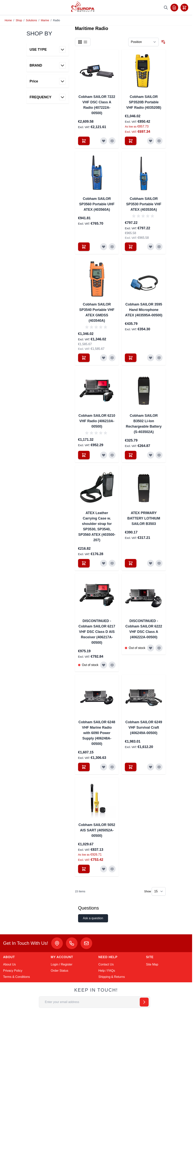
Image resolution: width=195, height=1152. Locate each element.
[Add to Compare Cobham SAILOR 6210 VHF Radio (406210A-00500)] (112, 455)
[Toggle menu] (8, 7)
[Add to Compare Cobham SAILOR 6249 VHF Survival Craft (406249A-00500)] (159, 766)
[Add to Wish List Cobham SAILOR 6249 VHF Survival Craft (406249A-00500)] (150, 766)
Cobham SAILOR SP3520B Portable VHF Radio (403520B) (143, 102)
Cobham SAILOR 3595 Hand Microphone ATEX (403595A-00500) (143, 309)
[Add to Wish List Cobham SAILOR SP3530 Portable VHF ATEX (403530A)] (150, 246)
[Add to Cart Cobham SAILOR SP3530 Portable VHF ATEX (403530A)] (130, 246)
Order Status (59, 970)
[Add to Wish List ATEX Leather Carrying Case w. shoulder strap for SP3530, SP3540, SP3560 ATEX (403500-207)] (103, 563)
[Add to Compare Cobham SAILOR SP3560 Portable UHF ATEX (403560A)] (112, 246)
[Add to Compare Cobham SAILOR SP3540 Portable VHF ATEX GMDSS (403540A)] (112, 357)
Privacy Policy (12, 970)
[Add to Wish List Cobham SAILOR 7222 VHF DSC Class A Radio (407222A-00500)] (103, 140)
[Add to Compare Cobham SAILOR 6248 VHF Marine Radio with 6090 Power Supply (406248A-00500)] (112, 766)
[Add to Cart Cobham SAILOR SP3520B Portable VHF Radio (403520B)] (130, 141)
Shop (19, 20)
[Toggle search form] (166, 7)
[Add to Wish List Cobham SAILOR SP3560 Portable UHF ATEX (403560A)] (103, 246)
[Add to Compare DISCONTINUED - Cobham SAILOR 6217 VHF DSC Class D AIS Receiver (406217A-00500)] (112, 665)
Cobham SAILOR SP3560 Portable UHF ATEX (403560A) (96, 204)
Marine (45, 20)
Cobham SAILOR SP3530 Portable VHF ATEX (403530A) (143, 204)
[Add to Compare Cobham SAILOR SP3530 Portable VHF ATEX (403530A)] (159, 246)
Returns (119, 976)
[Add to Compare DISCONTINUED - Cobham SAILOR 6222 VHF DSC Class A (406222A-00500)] (159, 647)
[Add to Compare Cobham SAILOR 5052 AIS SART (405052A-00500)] (112, 868)
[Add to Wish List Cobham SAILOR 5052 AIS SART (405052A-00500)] (103, 868)
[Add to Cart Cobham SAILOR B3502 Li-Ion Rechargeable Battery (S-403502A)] (130, 455)
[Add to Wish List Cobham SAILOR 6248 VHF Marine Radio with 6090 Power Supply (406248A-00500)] (103, 766)
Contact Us (106, 964)
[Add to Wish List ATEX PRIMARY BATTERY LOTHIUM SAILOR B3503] (150, 563)
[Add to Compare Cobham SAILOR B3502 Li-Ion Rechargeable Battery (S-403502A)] (159, 455)
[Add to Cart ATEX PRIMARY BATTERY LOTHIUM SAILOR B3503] (130, 563)
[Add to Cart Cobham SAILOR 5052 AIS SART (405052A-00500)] (84, 869)
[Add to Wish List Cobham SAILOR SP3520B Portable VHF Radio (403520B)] (150, 140)
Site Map (152, 964)
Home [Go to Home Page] (8, 20)
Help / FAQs (106, 970)
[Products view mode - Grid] (80, 42)
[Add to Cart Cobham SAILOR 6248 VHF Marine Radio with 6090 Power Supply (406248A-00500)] (84, 767)
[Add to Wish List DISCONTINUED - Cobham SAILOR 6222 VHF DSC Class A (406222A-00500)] (150, 647)
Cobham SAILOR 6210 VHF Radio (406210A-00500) (96, 421)
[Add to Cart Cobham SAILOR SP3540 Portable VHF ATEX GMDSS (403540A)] (84, 357)
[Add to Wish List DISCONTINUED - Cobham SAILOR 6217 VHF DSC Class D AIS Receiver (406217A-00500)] (103, 665)
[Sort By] (143, 42)
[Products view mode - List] (85, 42)
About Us (9, 964)
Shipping (104, 976)
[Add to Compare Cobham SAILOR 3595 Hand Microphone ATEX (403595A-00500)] (159, 357)
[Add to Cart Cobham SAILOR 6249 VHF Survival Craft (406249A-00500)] (130, 767)
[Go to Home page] (83, 7)
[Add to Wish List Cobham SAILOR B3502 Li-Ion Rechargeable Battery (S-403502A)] (150, 455)
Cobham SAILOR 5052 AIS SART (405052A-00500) (96, 830)
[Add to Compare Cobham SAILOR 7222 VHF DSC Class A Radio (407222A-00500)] (112, 140)
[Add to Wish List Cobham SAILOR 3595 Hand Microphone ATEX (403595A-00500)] (150, 357)
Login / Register (61, 964)
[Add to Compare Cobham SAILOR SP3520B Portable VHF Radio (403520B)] (159, 140)
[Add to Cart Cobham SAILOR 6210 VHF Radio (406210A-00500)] (84, 455)
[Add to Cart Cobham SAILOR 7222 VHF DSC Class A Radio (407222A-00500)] (84, 141)
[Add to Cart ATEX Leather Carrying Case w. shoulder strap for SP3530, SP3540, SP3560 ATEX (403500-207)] (84, 563)
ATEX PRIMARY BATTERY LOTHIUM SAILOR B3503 (143, 518)
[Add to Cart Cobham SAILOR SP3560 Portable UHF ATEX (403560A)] (84, 246)
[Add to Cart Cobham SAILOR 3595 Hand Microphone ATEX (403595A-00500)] (130, 357)
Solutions (31, 20)
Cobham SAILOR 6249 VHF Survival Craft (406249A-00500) (143, 727)
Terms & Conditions (16, 976)
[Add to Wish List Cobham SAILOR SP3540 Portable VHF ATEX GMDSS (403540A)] (103, 357)
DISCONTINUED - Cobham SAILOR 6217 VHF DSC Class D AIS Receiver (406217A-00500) (96, 631)
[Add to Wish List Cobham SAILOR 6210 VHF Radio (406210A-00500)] (103, 455)
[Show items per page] (159, 891)
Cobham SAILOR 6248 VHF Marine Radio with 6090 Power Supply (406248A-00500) (96, 733)
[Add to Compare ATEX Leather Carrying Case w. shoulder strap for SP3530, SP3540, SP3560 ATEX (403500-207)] (112, 563)
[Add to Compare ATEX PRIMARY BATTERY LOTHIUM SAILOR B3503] (159, 563)
